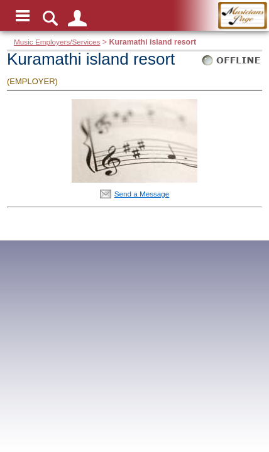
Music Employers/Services (57, 42)
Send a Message (142, 194)
